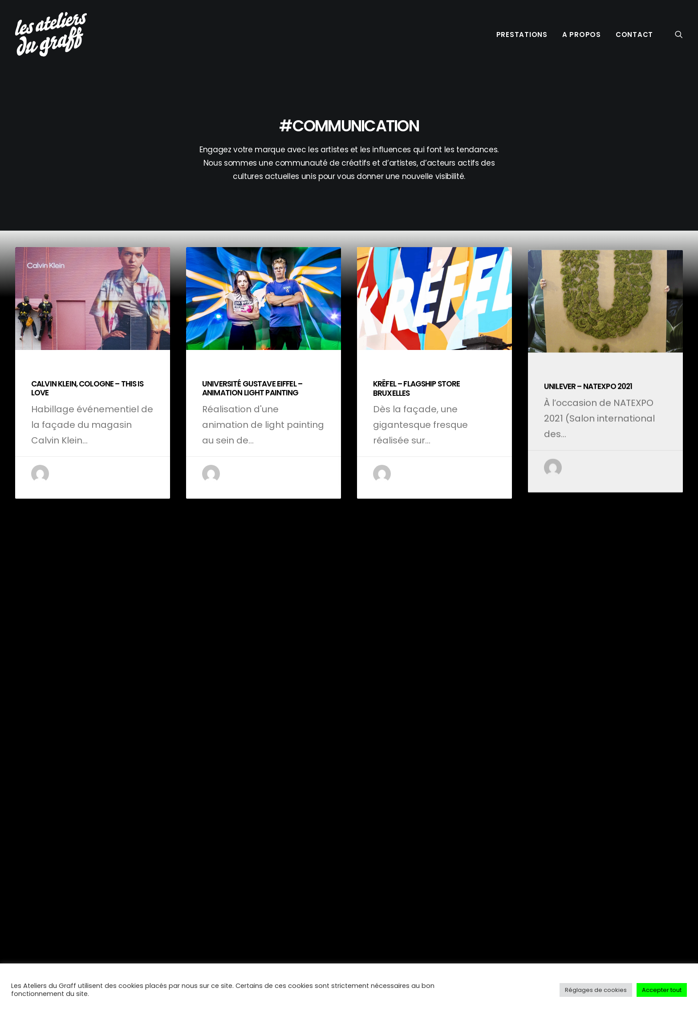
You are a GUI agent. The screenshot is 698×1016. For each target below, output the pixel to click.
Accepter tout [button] (662, 990)
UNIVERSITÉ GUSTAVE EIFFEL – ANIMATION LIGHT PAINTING (252, 398)
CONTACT (634, 34)
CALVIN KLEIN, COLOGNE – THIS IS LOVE (87, 389)
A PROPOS (581, 34)
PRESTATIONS (522, 34)
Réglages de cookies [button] (596, 990)
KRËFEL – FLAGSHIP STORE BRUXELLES (416, 423)
